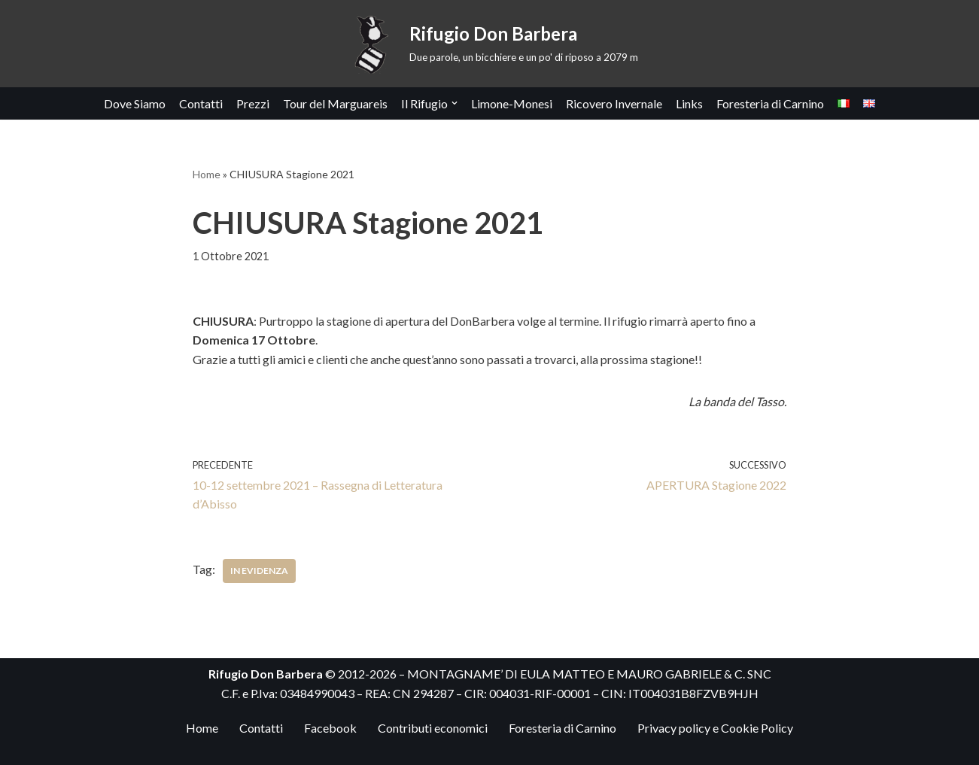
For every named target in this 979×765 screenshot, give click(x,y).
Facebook (330, 728)
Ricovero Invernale (614, 103)
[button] (454, 103)
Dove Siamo (135, 103)
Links (689, 103)
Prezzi (252, 103)
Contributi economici (433, 728)
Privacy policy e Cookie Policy (715, 728)
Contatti (201, 103)
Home (206, 174)
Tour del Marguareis (335, 103)
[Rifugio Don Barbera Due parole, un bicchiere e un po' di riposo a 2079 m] (490, 44)
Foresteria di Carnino (770, 103)
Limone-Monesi (511, 103)
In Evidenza (259, 570)
